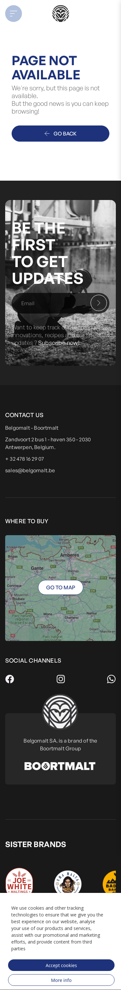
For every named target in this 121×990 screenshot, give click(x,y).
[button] (17, 13)
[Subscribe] (99, 303)
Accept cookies (61, 965)
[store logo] (60, 13)
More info (61, 980)
